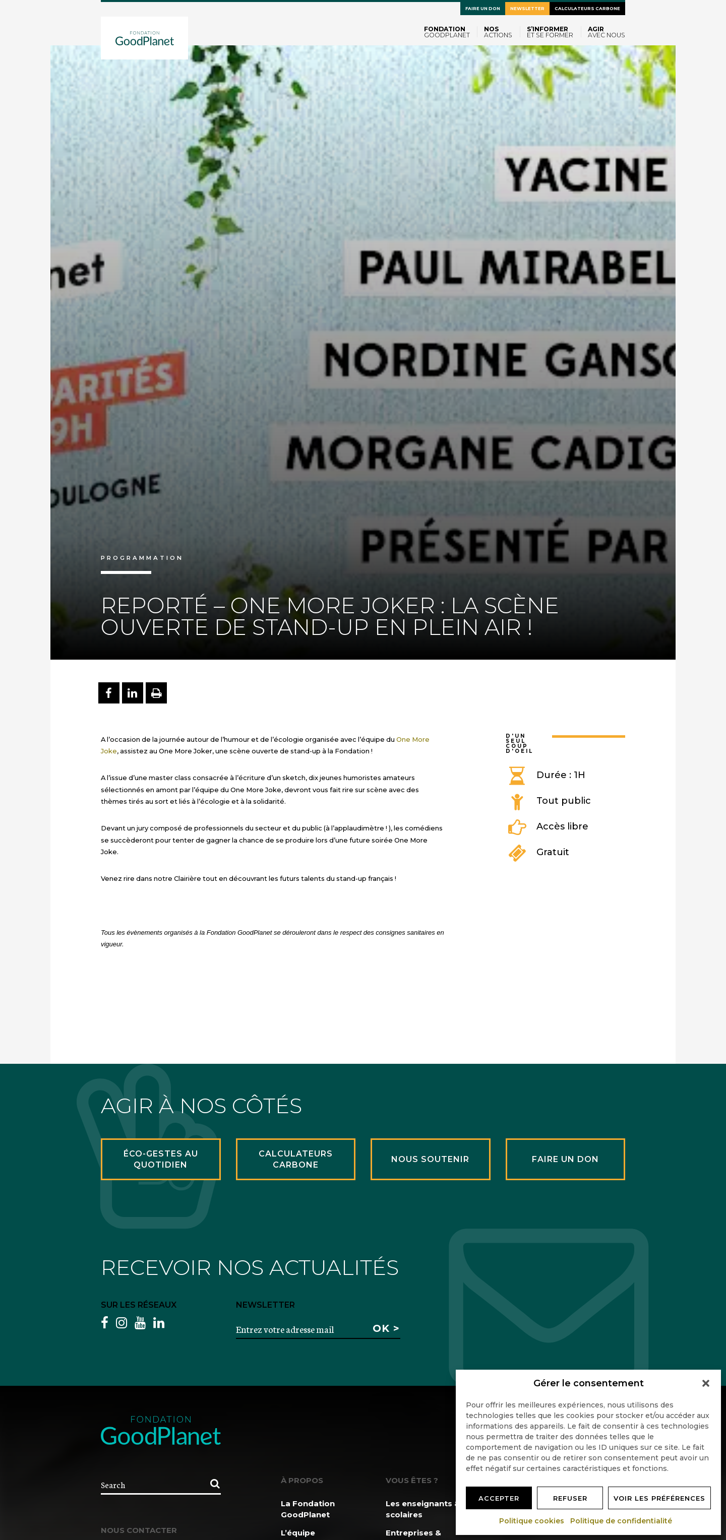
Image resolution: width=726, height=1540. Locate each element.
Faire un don (482, 8)
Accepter (498, 1498)
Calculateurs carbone (587, 8)
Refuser (570, 1498)
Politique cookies (532, 1520)
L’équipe (298, 1532)
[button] (706, 1383)
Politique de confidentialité (621, 1520)
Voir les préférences (659, 1498)
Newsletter (527, 8)
